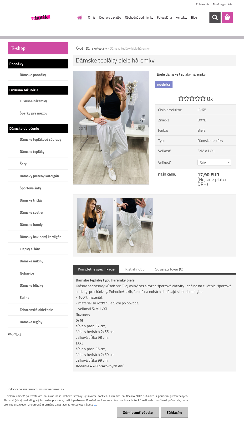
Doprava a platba (110, 17)
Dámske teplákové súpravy (40, 139)
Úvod (79, 48)
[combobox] (214, 162)
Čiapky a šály (30, 249)
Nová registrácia (222, 4)
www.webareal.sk (51, 388)
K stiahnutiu (135, 269)
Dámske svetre (31, 212)
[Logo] (40, 18)
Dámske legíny (31, 322)
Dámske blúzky (31, 285)
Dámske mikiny (31, 261)
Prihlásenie (202, 4)
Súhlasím (174, 412)
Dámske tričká (31, 200)
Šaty (23, 164)
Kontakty (181, 17)
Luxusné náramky (33, 101)
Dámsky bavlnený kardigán (40, 237)
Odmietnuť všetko (138, 412)
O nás (92, 17)
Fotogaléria (164, 17)
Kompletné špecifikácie (96, 269)
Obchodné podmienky (139, 17)
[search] (214, 17)
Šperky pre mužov (33, 113)
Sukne (24, 297)
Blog (194, 17)
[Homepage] (79, 17)
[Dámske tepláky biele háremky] (111, 73)
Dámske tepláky (32, 151)
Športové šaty (30, 188)
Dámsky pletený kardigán (39, 176)
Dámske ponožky (33, 75)
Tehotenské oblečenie (36, 310)
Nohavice (27, 273)
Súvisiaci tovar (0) (169, 269)
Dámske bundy (31, 224)
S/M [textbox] (203, 163)
